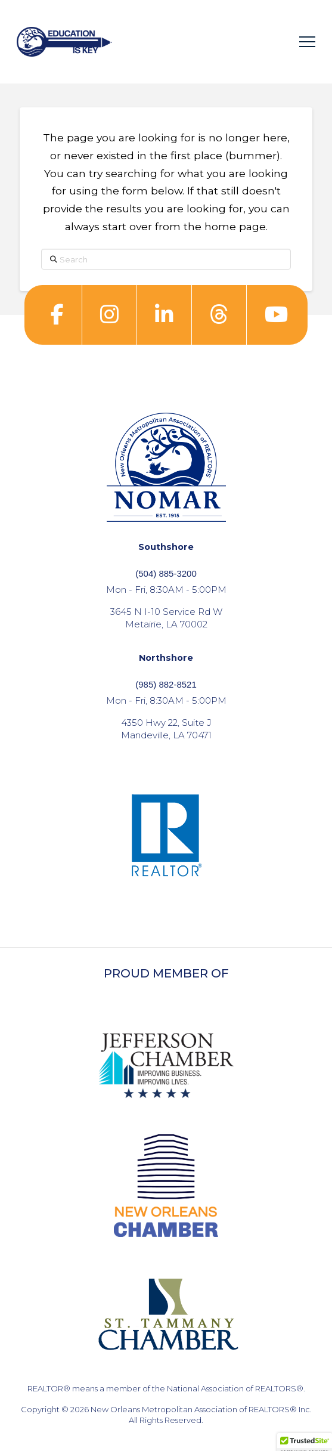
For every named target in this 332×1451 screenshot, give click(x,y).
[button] (307, 42)
